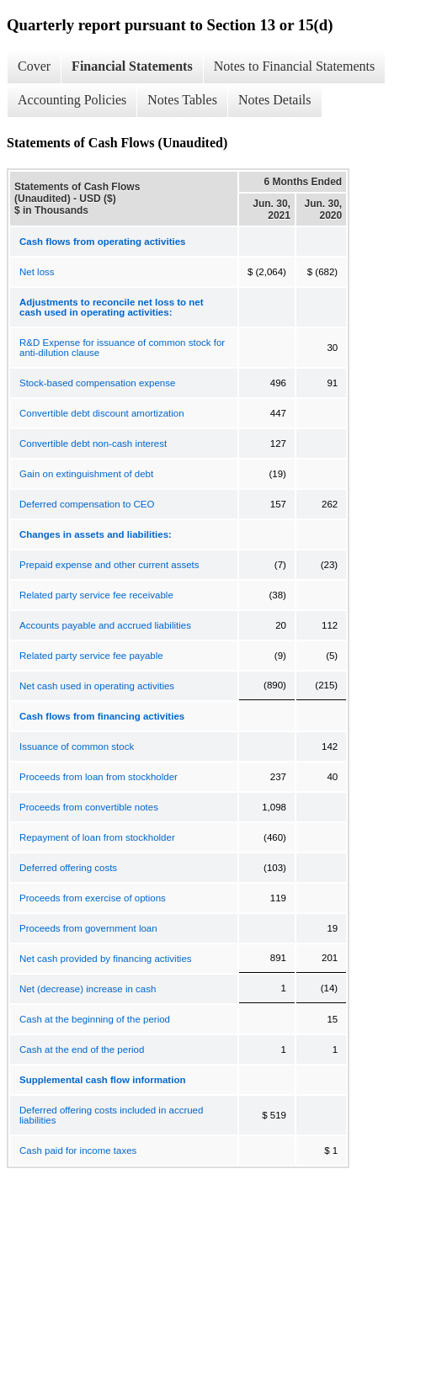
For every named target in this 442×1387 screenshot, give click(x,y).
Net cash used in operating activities (96, 686)
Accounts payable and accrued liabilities (105, 625)
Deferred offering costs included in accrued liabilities (111, 1115)
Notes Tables (182, 100)
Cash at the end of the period (81, 1049)
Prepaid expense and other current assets (109, 565)
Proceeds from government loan (88, 928)
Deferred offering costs (68, 868)
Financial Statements (132, 66)
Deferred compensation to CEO (86, 504)
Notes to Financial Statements (294, 66)
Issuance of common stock (76, 746)
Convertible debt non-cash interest (93, 443)
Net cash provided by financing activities (105, 959)
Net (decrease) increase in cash (87, 989)
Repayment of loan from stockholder (97, 837)
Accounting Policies (72, 100)
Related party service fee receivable (96, 595)
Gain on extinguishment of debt (86, 474)
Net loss (37, 272)
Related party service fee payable (91, 656)
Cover (34, 66)
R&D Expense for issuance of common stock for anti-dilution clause (122, 347)
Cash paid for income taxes (77, 1150)
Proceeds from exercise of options (92, 898)
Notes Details (275, 100)
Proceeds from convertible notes (88, 807)
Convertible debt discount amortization (101, 413)
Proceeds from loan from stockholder (98, 777)
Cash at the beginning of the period (94, 1019)
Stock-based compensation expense (97, 383)
